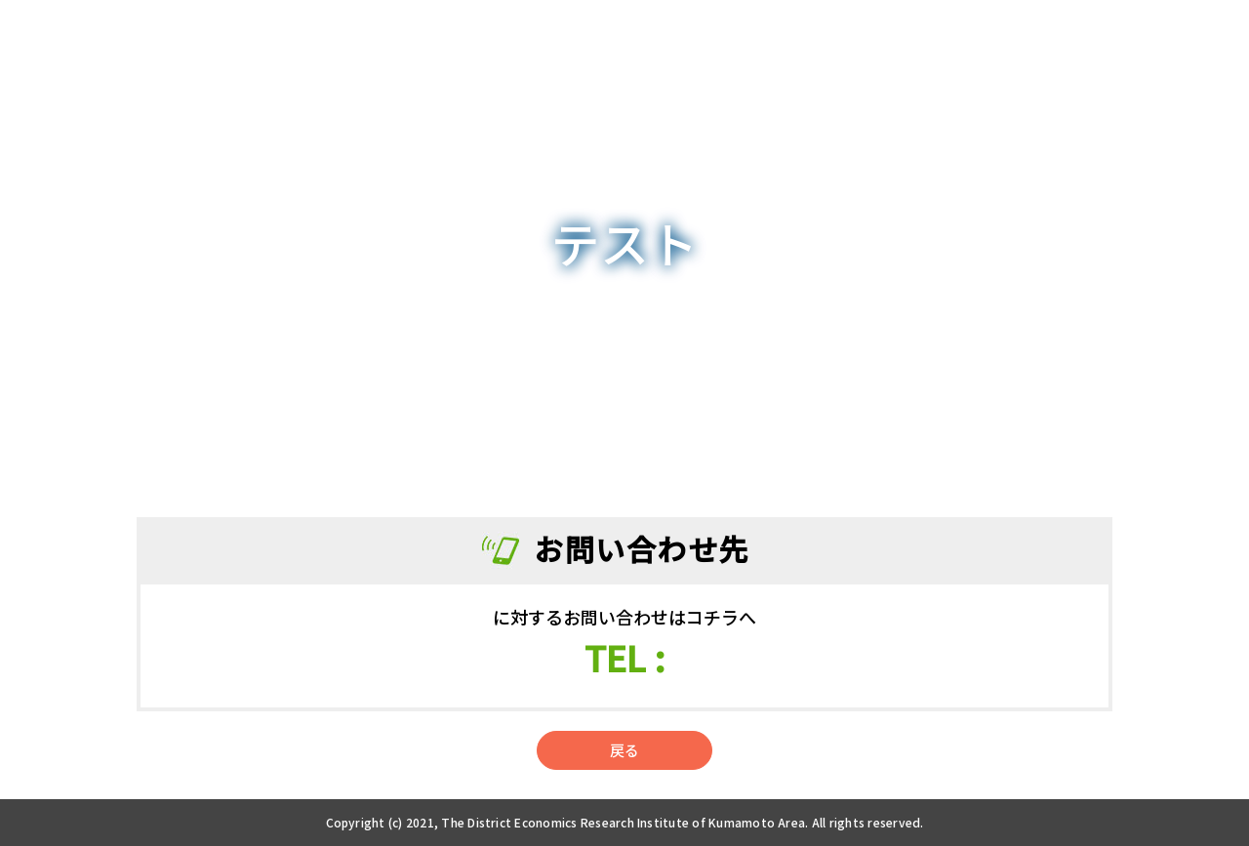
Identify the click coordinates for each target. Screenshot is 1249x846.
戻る (624, 750)
